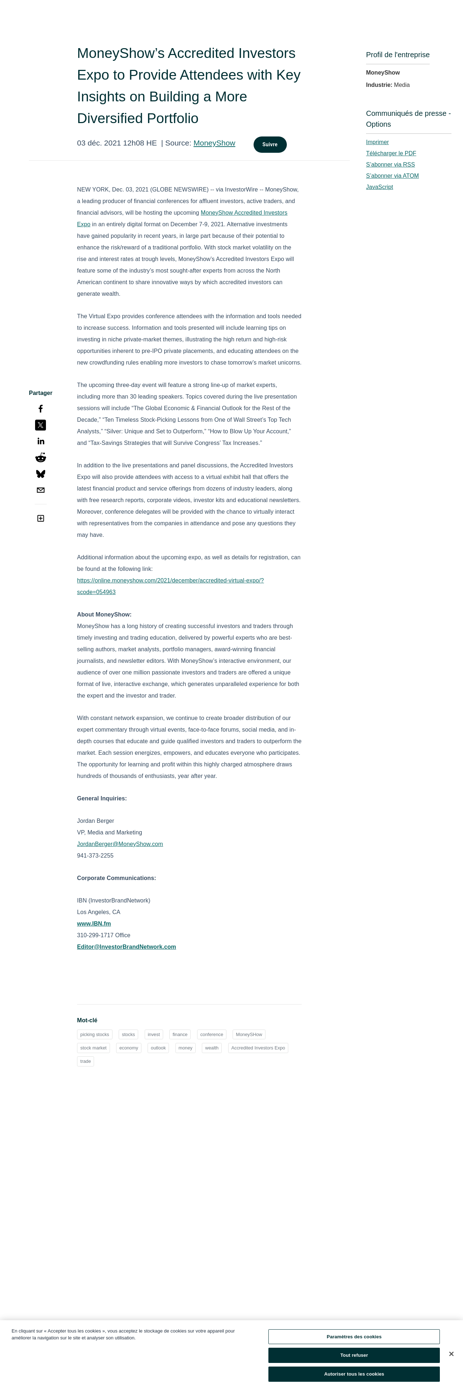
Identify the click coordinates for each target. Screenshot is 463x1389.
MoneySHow (249, 1034)
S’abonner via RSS (390, 164)
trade (85, 1061)
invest (154, 1034)
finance (180, 1034)
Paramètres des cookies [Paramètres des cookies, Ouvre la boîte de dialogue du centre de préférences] (354, 1338)
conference (211, 1034)
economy (128, 1048)
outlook (158, 1048)
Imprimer (377, 142)
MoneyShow (214, 143)
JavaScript (379, 187)
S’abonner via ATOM (392, 176)
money (185, 1048)
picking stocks (94, 1034)
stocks (128, 1034)
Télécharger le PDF (391, 153)
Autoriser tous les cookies (354, 1376)
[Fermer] (451, 1356)
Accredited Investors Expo (258, 1048)
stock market (93, 1048)
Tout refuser (354, 1357)
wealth (211, 1048)
